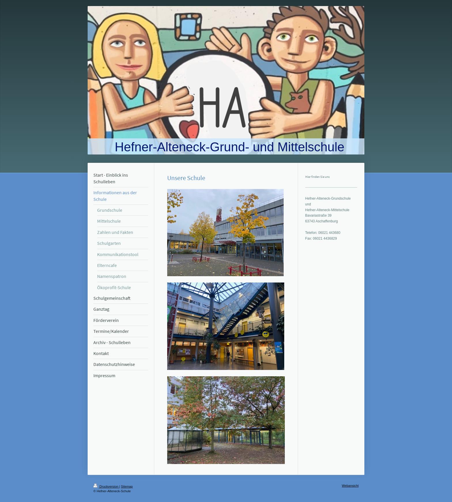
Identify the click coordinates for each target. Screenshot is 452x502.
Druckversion (106, 486)
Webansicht (350, 485)
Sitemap (127, 486)
